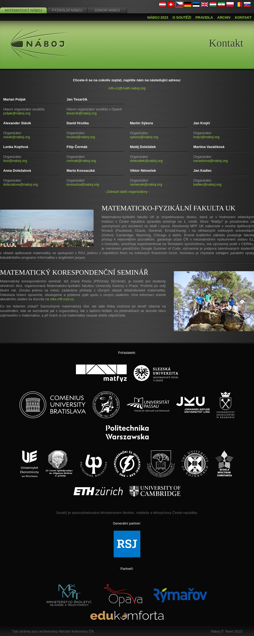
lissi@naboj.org (15, 161)
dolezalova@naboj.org (20, 184)
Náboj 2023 (157, 17)
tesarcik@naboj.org (82, 113)
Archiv (224, 17)
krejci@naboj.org (206, 137)
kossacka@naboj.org (83, 184)
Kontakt (243, 17)
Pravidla (204, 17)
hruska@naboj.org (81, 137)
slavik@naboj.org (16, 137)
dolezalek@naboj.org (146, 161)
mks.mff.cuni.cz (62, 299)
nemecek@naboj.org (146, 184)
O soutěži (181, 17)
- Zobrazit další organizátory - (126, 192)
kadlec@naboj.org (207, 184)
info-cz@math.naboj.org (127, 88)
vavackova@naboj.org (210, 161)
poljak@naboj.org (16, 113)
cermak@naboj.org (81, 161)
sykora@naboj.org (144, 137)
